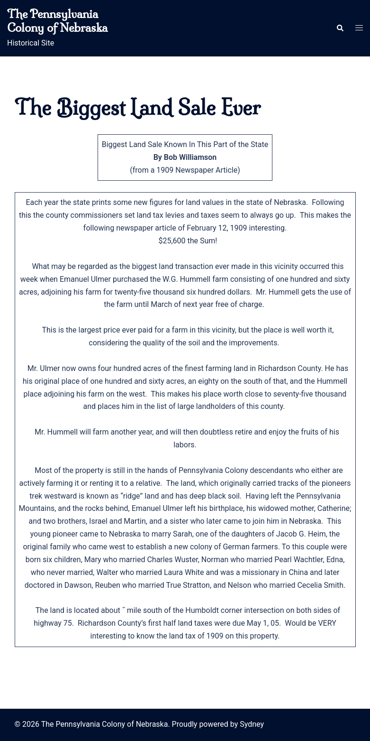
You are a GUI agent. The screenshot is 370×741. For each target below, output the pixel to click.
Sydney (252, 724)
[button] (339, 28)
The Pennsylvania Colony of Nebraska (57, 21)
